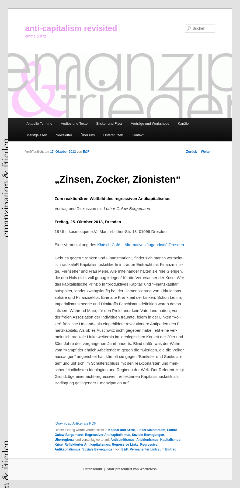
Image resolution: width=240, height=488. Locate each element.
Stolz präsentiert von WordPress (131, 469)
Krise (59, 444)
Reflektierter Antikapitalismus (87, 444)
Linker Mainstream (151, 430)
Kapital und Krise (121, 430)
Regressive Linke (125, 444)
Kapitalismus (170, 440)
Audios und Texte (74, 123)
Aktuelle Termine (39, 123)
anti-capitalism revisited (71, 28)
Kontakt (138, 135)
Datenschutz (93, 469)
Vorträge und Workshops (150, 123)
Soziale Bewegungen (148, 435)
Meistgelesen (36, 135)
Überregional (65, 440)
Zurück (189, 152)
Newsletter (63, 135)
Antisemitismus (122, 440)
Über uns (88, 135)
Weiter (208, 152)
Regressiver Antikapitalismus (107, 435)
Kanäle (183, 123)
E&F (86, 152)
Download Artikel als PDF (75, 423)
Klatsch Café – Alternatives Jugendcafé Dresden (140, 244)
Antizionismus (147, 440)
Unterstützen (113, 135)
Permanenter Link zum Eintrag (153, 449)
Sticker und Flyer (109, 123)
